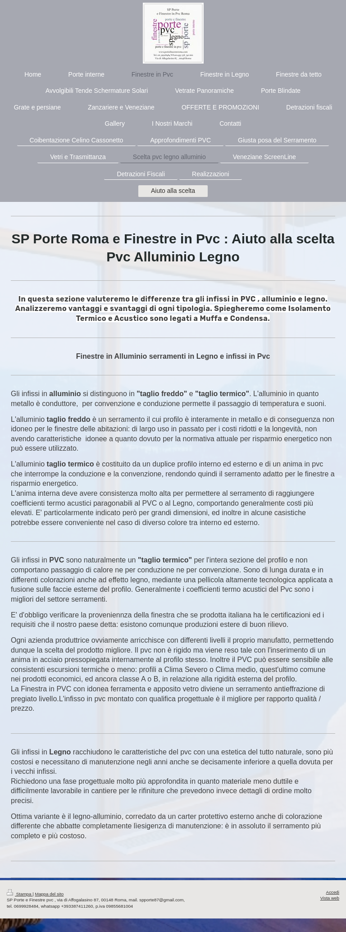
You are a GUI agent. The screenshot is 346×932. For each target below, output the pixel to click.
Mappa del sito (49, 893)
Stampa (19, 893)
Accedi (332, 892)
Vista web (329, 897)
